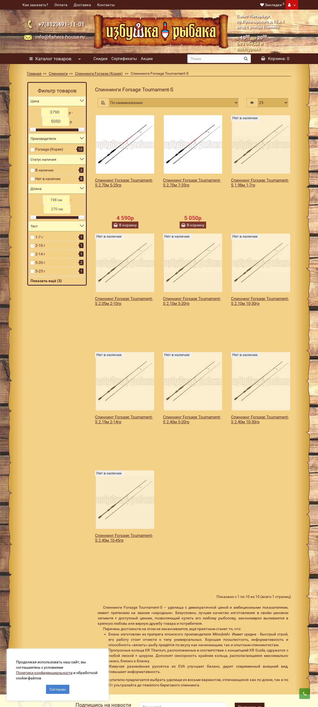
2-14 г (40, 254)
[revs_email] (182, 610)
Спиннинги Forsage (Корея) (99, 73)
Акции (147, 58)
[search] (214, 59)
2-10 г (40, 245)
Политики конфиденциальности (45, 671)
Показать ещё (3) (46, 281)
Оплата (60, 5)
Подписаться (249, 610)
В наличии (44, 170)
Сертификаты (124, 58)
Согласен (58, 688)
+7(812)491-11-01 (61, 24)
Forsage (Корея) (49, 149)
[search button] (246, 59)
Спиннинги (58, 73)
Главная (34, 73)
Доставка (82, 5)
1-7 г (39, 237)
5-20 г (40, 262)
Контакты (106, 5)
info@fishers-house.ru (60, 37)
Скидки (100, 58)
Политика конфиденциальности (120, 677)
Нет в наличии (47, 179)
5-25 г (40, 271)
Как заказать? (35, 5)
